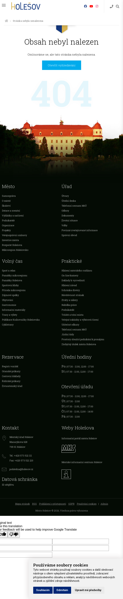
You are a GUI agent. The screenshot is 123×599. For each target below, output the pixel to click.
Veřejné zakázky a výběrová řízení (80, 319)
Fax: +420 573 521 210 (21, 460)
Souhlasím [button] (43, 590)
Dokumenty (68, 215)
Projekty (6, 230)
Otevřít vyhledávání (61, 65)
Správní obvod (69, 235)
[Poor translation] (14, 534)
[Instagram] (97, 6)
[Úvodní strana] (6, 20)
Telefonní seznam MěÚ (74, 205)
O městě (6, 200)
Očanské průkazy (11, 371)
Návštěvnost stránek (73, 295)
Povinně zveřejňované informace (80, 230)
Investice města (10, 240)
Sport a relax (8, 270)
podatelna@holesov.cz (21, 469)
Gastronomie (9, 304)
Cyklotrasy (8, 324)
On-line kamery (70, 275)
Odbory (65, 210)
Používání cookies (87, 503)
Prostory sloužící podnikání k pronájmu (83, 339)
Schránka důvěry (71, 290)
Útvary (65, 195)
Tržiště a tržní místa (72, 314)
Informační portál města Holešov (79, 438)
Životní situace (70, 220)
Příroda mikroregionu (13, 290)
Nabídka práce (69, 304)
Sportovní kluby (10, 285)
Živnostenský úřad (12, 385)
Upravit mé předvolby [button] (88, 590)
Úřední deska (69, 200)
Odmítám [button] (62, 590)
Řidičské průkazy (11, 381)
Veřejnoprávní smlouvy (14, 235)
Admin (104, 503)
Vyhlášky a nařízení (13, 215)
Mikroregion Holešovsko (15, 249)
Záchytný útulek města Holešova (79, 344)
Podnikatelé (8, 220)
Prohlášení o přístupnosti (52, 503)
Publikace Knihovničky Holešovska (21, 319)
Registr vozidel (10, 366)
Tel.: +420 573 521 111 (20, 455)
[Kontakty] (111, 7)
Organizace (8, 225)
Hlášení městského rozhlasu (77, 270)
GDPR (71, 503)
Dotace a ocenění (11, 210)
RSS (34, 503)
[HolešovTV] (91, 6)
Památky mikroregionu (14, 275)
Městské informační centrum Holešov (82, 462)
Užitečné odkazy (70, 324)
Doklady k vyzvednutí (73, 280)
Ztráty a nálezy (70, 299)
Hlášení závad (69, 285)
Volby (64, 225)
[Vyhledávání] (117, 7)
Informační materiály (13, 309)
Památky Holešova (12, 280)
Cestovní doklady (11, 376)
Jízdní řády (68, 334)
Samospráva (9, 195)
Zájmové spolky (10, 295)
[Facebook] (85, 6)
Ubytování (7, 299)
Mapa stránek (22, 503)
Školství (6, 205)
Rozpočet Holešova (12, 244)
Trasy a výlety (9, 314)
